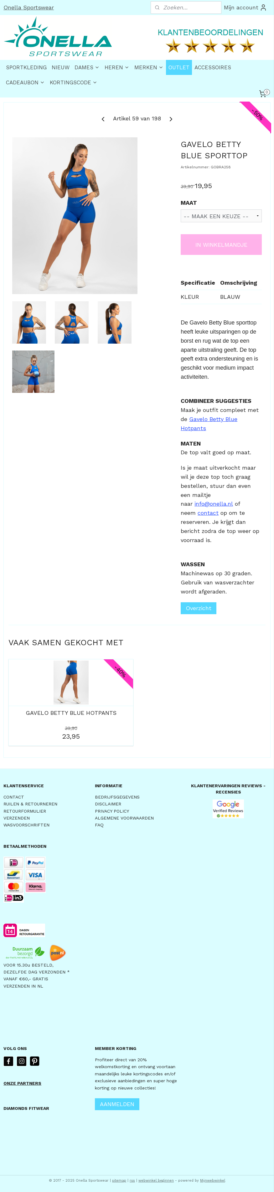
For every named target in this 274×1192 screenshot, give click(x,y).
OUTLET (178, 67)
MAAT (189, 202)
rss (132, 1181)
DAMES (87, 67)
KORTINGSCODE (73, 82)
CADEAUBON (25, 82)
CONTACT (13, 796)
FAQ (99, 824)
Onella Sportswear (28, 7)
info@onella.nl (213, 504)
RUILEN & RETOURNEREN (30, 803)
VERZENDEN (16, 817)
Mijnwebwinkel (212, 1181)
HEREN (117, 67)
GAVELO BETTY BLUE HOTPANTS (71, 712)
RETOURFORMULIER (24, 811)
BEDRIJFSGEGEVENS (117, 796)
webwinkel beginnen (156, 1181)
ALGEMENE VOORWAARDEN (124, 817)
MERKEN (148, 67)
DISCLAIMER (108, 803)
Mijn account (245, 7)
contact (208, 512)
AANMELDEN (117, 1104)
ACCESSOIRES (212, 67)
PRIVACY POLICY (112, 811)
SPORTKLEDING (26, 67)
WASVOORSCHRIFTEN (26, 824)
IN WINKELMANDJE (221, 244)
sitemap (119, 1181)
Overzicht (198, 608)
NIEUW (61, 67)
